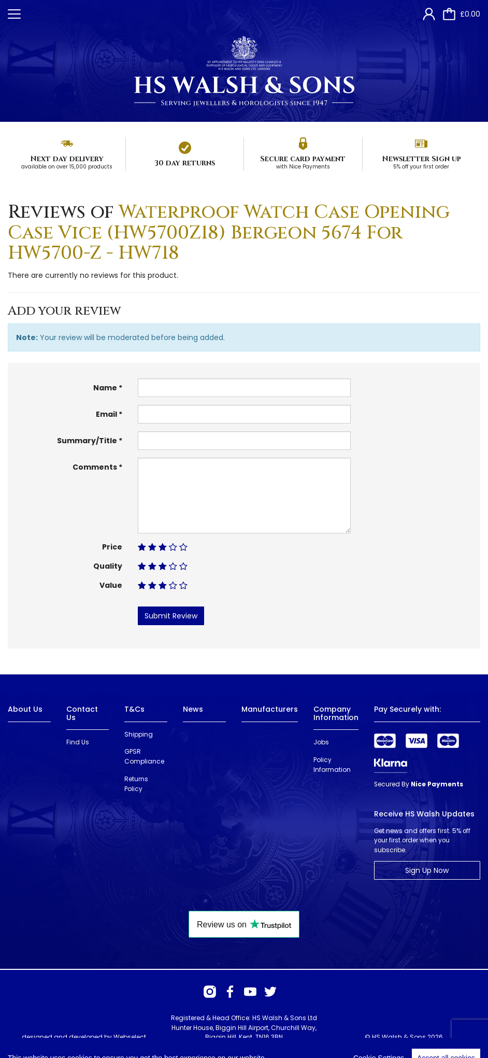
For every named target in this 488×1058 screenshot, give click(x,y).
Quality (107, 566)
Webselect (129, 1037)
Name (105, 388)
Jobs (321, 742)
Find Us (77, 742)
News (193, 709)
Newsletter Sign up (421, 159)
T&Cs (134, 709)
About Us (25, 709)
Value (110, 585)
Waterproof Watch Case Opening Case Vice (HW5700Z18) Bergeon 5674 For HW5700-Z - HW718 (229, 232)
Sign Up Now (427, 870)
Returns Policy (136, 783)
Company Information (335, 713)
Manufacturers (269, 709)
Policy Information (332, 764)
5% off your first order (421, 167)
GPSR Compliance (144, 756)
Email (106, 414)
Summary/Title (87, 440)
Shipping (138, 734)
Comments (95, 467)
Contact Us (82, 713)
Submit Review (171, 616)
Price (112, 547)
